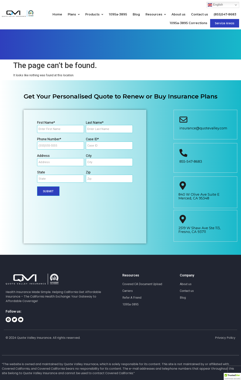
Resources (156, 14)
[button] (73, 14)
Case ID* (92, 139)
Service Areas (224, 23)
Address (43, 156)
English (215, 5)
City (89, 156)
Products (94, 14)
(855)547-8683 (225, 14)
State (41, 172)
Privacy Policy (225, 338)
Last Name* (95, 122)
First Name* (46, 122)
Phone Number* (49, 139)
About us (178, 14)
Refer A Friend (131, 297)
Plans (74, 14)
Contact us (199, 14)
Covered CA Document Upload (142, 284)
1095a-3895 (118, 14)
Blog (136, 14)
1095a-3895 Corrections (188, 23)
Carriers (127, 291)
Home (57, 14)
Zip (88, 172)
